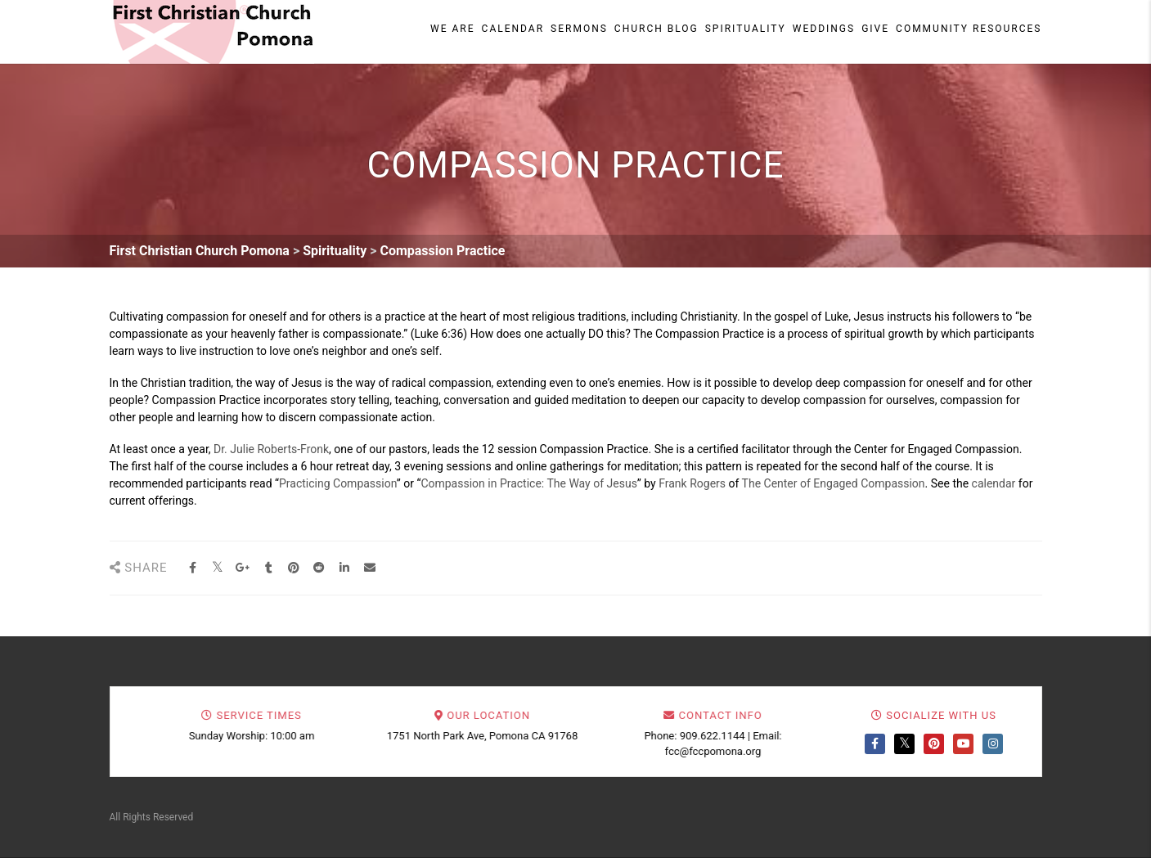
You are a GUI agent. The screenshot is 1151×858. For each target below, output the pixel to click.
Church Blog (656, 28)
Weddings (824, 28)
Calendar (513, 28)
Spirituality (745, 28)
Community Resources (968, 28)
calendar (994, 483)
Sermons (579, 28)
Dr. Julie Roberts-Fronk (271, 449)
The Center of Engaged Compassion (833, 483)
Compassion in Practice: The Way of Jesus (528, 483)
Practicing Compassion (338, 483)
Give (875, 28)
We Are (452, 28)
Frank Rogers (692, 483)
